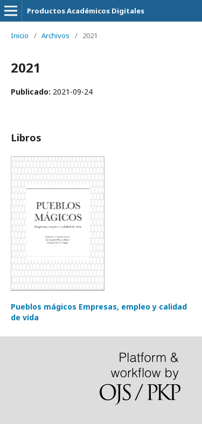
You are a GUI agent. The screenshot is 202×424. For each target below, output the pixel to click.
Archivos (55, 35)
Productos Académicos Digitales (85, 11)
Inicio (20, 35)
